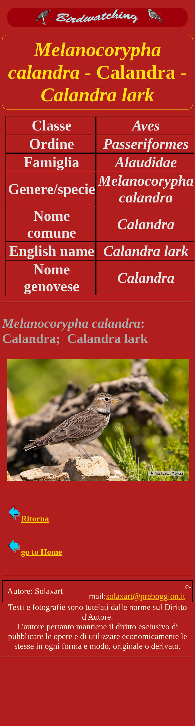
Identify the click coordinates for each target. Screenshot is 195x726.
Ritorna (28, 518)
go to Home (34, 552)
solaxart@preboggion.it (145, 596)
